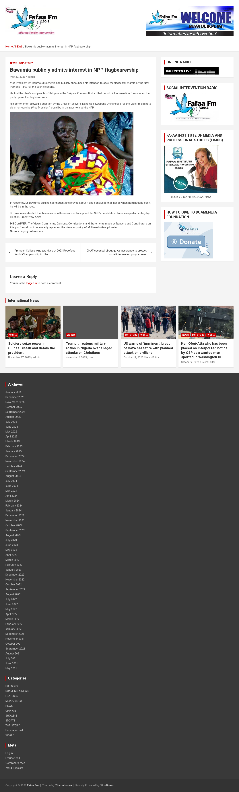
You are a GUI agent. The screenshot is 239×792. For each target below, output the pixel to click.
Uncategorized (14, 730)
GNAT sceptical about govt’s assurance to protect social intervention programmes (117, 252)
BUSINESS (11, 686)
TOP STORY (25, 63)
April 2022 (11, 614)
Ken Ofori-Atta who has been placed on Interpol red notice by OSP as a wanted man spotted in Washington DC (204, 350)
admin (31, 76)
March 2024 (12, 500)
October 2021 (13, 643)
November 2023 (14, 520)
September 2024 (15, 471)
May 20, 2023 (17, 76)
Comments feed (15, 763)
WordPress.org (14, 768)
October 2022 (13, 584)
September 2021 (15, 648)
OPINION (10, 710)
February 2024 (13, 505)
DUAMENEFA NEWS (17, 691)
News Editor (152, 357)
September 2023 (15, 530)
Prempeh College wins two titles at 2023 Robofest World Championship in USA (45, 252)
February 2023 (13, 564)
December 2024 (14, 456)
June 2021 (11, 663)
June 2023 (11, 545)
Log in (9, 753)
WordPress (107, 785)
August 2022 (13, 594)
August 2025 (13, 416)
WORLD (13, 335)
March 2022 (12, 619)
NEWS (13, 63)
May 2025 (11, 431)
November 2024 (14, 461)
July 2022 (11, 599)
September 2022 (15, 589)
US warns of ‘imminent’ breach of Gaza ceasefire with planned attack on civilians (148, 348)
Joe (91, 357)
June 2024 (11, 486)
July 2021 (11, 658)
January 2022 (13, 629)
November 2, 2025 (76, 357)
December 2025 (14, 397)
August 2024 (13, 476)
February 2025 (13, 446)
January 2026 (13, 392)
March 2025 (12, 441)
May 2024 (11, 490)
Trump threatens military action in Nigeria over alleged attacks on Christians (89, 348)
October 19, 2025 (133, 357)
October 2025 (13, 407)
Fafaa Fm (33, 785)
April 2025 (11, 436)
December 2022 (14, 574)
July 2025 (11, 421)
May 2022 (11, 609)
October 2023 (13, 525)
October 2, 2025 (190, 362)
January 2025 (13, 451)
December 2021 (14, 633)
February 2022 (13, 624)
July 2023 (11, 540)
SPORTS (10, 720)
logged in (31, 283)
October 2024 (13, 466)
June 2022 (11, 604)
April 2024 (11, 495)
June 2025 (11, 426)
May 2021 (11, 668)
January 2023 (13, 569)
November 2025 (14, 402)
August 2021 (13, 653)
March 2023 (12, 559)
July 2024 (11, 481)
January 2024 (13, 510)
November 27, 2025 (19, 357)
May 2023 (11, 550)
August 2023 (13, 535)
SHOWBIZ (11, 715)
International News (23, 300)
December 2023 (14, 515)
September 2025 (15, 412)
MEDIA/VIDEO (13, 700)
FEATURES (11, 696)
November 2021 (14, 638)
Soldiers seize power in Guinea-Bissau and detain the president (31, 348)
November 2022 (14, 579)
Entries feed (12, 758)
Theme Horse (63, 785)
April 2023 (11, 555)
